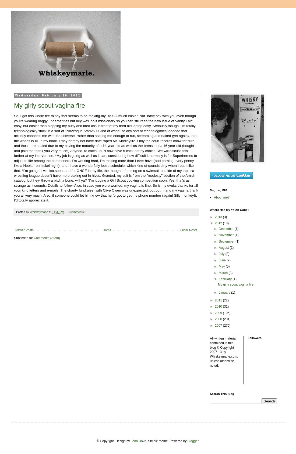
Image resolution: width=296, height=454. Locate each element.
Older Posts (188, 230)
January (225, 292)
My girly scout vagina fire (49, 105)
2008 (219, 319)
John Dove (138, 441)
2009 (219, 313)
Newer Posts (24, 230)
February (225, 279)
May (222, 266)
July (222, 254)
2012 (219, 223)
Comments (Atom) (47, 238)
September (227, 241)
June (223, 260)
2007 (219, 325)
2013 (219, 217)
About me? (222, 197)
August (224, 248)
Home (107, 230)
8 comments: (76, 212)
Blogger (193, 441)
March (224, 273)
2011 (219, 300)
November (227, 235)
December (227, 229)
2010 (219, 306)
